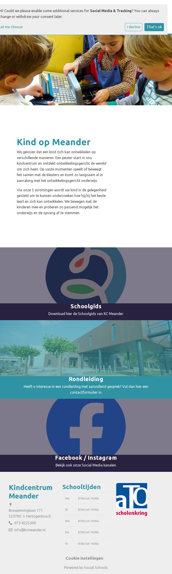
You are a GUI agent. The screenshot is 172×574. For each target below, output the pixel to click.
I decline (133, 27)
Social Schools (96, 567)
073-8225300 (25, 523)
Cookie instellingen (84, 558)
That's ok (154, 27)
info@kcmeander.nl (29, 530)
